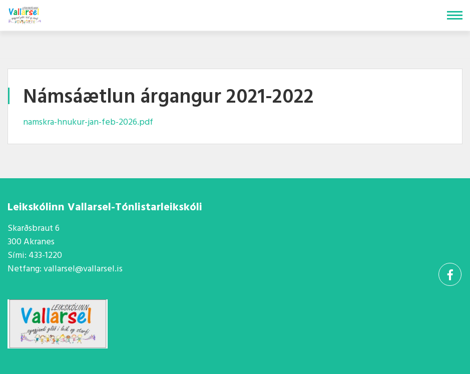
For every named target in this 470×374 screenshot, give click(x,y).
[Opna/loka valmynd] (454, 15)
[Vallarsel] (26, 13)
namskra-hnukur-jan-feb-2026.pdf (88, 122)
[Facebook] (449, 274)
